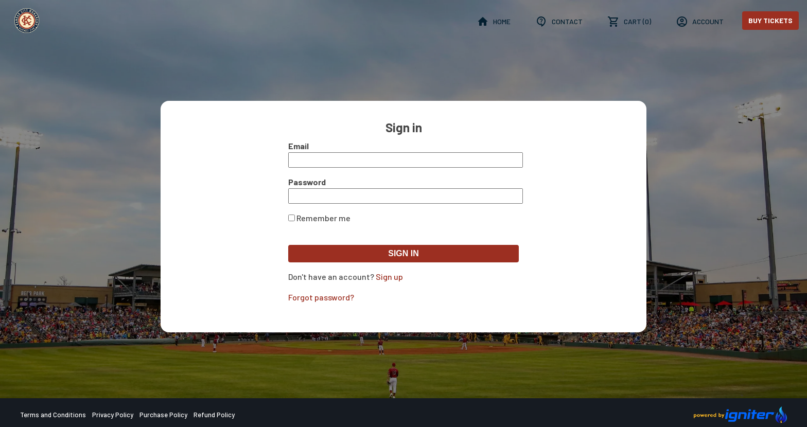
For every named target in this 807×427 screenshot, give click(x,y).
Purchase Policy (163, 415)
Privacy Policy (112, 415)
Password (307, 182)
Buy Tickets (770, 20)
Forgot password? (321, 297)
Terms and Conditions (53, 415)
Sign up (389, 276)
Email (298, 146)
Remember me (323, 218)
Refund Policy (214, 415)
